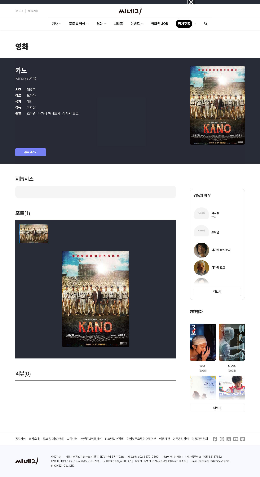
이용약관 (164, 439)
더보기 (217, 292)
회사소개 (34, 439)
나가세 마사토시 (49, 113)
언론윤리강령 (181, 439)
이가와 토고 (70, 113)
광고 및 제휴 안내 (53, 439)
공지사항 (20, 439)
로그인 (19, 10)
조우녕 (32, 113)
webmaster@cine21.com (214, 461)
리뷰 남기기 (31, 152)
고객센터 (72, 439)
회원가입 (33, 10)
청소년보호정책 (114, 439)
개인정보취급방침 (91, 439)
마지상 (32, 107)
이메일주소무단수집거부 (141, 439)
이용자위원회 (200, 439)
